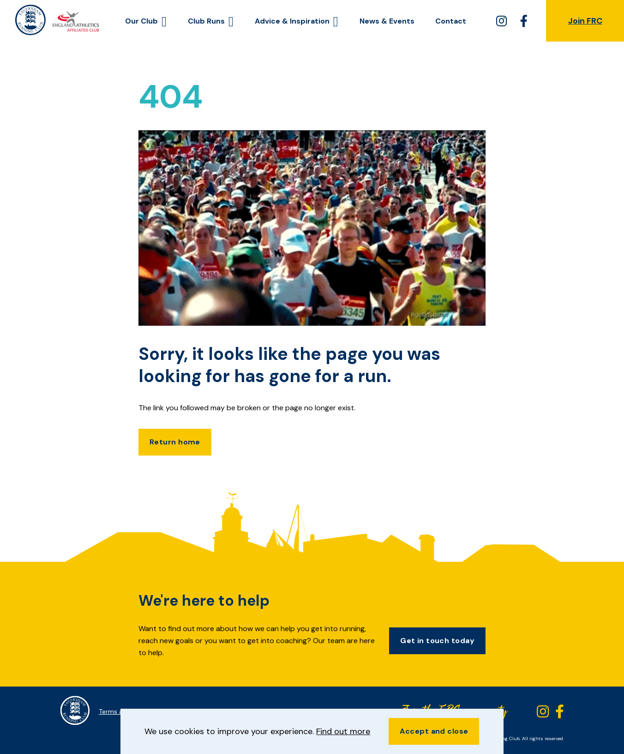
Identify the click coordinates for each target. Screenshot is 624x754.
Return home (175, 442)
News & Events (387, 21)
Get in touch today (437, 640)
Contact (450, 21)
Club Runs (206, 21)
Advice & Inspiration (292, 21)
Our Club (141, 21)
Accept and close (434, 731)
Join (585, 20)
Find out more (343, 731)
